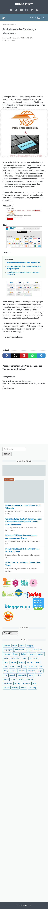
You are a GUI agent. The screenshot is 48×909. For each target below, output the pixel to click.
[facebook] (11, 10)
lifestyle (6, 671)
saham (6, 679)
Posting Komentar (8, 40)
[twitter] (16, 10)
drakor (25, 658)
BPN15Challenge (21, 650)
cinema (32, 654)
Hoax (19, 667)
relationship (22, 675)
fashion (14, 662)
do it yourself (15, 658)
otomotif (22, 671)
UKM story (32, 688)
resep (31, 675)
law (41, 667)
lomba (14, 671)
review (38, 675)
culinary (41, 654)
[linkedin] (31, 10)
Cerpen (15, 654)
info (24, 667)
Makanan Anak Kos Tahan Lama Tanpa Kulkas (23, 263)
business (7, 654)
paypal (40, 671)
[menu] (5, 17)
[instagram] (26, 10)
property (12, 675)
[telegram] (37, 10)
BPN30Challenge (36, 650)
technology (27, 683)
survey (17, 683)
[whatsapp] (32, 355)
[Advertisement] (24, 68)
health (12, 667)
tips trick (7, 688)
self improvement (17, 679)
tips (34, 683)
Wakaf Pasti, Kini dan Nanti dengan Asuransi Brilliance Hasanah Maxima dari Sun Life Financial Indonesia (23, 521)
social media (8, 683)
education (33, 658)
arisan (14, 646)
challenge (24, 654)
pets (5, 675)
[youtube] (21, 10)
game (37, 662)
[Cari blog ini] (14, 449)
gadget (29, 662)
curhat (6, 658)
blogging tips (8, 650)
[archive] (10, 633)
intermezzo (33, 667)
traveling (15, 688)
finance (22, 662)
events (6, 662)
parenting (31, 671)
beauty (21, 646)
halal (5, 667)
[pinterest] (24, 355)
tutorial (23, 688)
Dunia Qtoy (24, 4)
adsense (7, 646)
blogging (30, 646)
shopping (30, 679)
